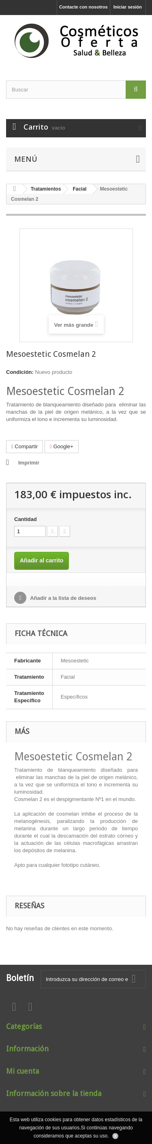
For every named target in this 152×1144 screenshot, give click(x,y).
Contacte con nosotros (83, 6)
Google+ (61, 446)
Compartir (24, 446)
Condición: (20, 372)
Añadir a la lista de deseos (62, 598)
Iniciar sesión (127, 6)
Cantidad (25, 519)
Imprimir (28, 463)
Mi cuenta (22, 1071)
